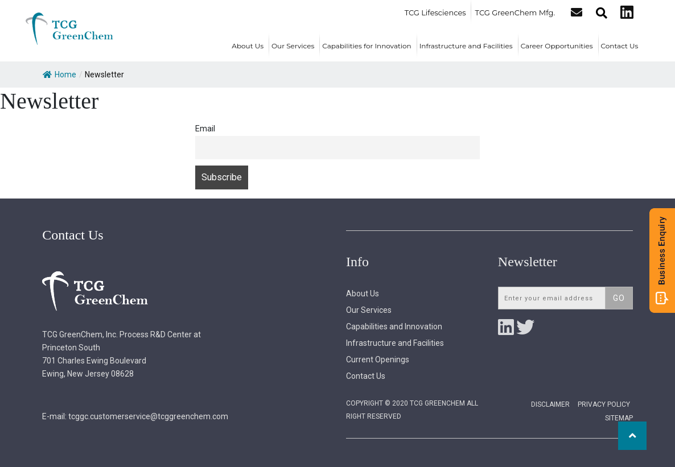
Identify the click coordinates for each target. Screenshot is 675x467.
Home (59, 74)
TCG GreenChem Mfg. (516, 12)
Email (205, 129)
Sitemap (619, 418)
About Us (248, 46)
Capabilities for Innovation (366, 46)
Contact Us (620, 46)
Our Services (292, 46)
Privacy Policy (604, 404)
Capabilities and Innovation (394, 326)
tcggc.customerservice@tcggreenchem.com (148, 416)
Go (619, 298)
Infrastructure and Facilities (466, 46)
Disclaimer (550, 404)
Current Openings (377, 359)
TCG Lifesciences (436, 12)
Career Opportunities (557, 46)
